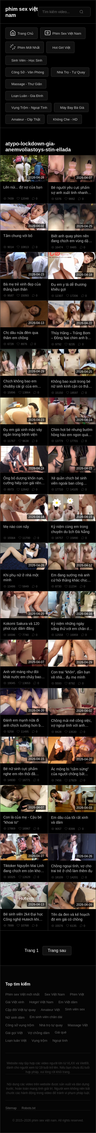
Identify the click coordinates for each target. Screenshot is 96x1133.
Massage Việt (78, 1025)
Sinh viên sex (75, 1009)
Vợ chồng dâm (39, 1033)
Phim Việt (77, 994)
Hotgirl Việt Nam (41, 1002)
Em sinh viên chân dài (46, 1017)
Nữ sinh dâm (15, 1017)
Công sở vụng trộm (19, 1025)
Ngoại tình (60, 1040)
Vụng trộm (39, 1040)
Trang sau (57, 950)
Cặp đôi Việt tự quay (20, 1010)
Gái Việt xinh (14, 1002)
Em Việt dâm (67, 1002)
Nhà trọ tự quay (50, 1025)
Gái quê (61, 1032)
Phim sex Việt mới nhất (22, 994)
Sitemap (11, 1108)
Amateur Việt (50, 1010)
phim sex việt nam (21, 12)
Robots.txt (28, 1108)
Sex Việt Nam (55, 994)
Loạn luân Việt (15, 1040)
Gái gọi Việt (14, 1033)
